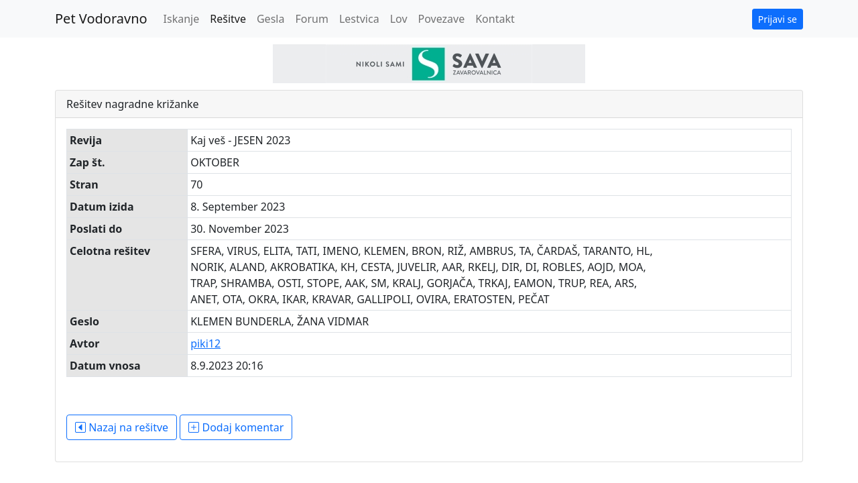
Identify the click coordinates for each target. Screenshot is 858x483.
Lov (399, 18)
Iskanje (182, 18)
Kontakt (495, 18)
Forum (311, 18)
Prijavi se (777, 19)
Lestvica (359, 18)
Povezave (441, 18)
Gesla (270, 18)
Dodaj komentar (236, 427)
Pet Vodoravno (101, 18)
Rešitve (228, 18)
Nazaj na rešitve (121, 427)
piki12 (205, 343)
